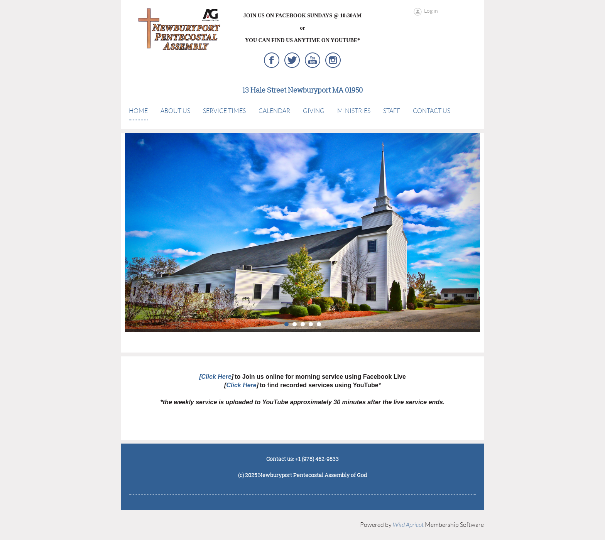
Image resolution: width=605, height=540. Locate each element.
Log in (431, 11)
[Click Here (215, 376)
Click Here (241, 385)
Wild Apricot (408, 524)
